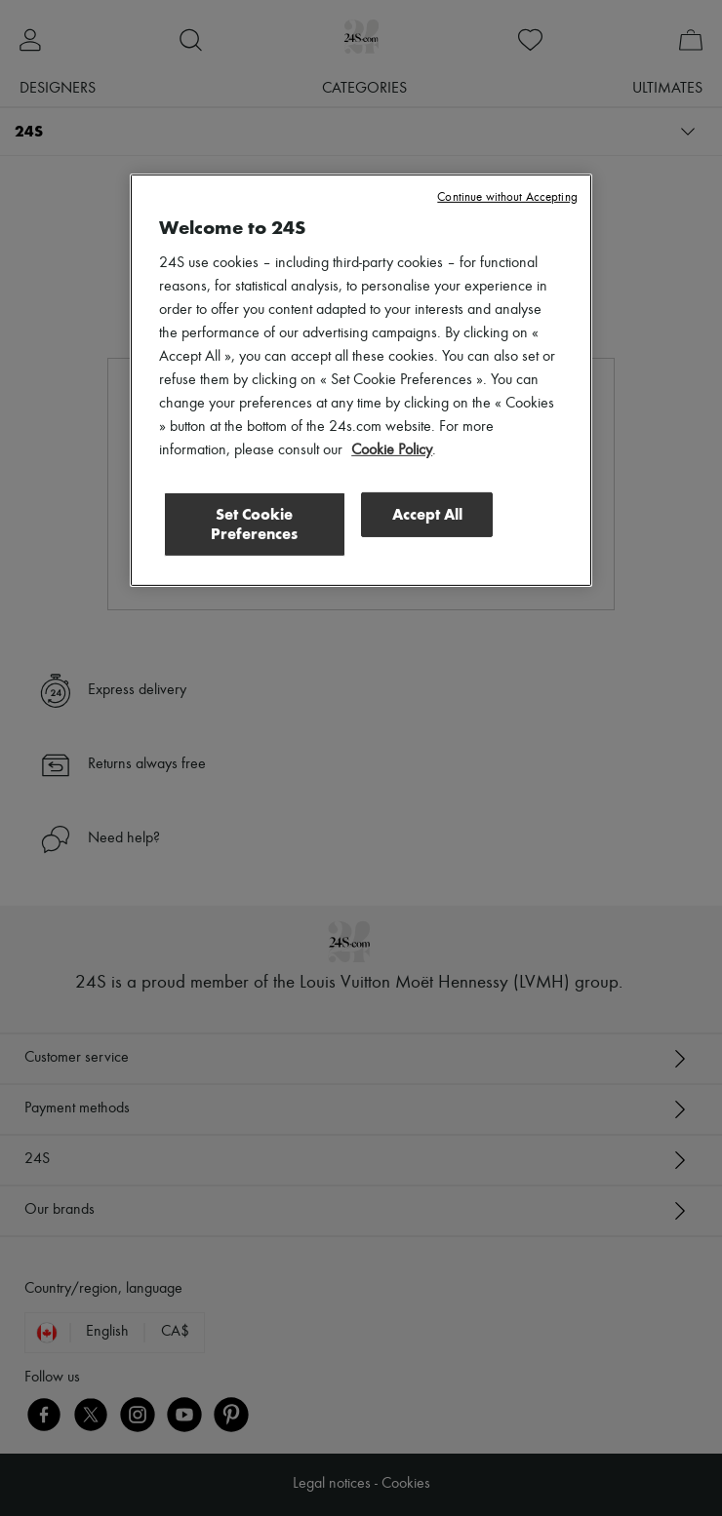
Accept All (427, 514)
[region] (361, 380)
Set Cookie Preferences (254, 524)
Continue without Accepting (507, 197)
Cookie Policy (391, 450)
